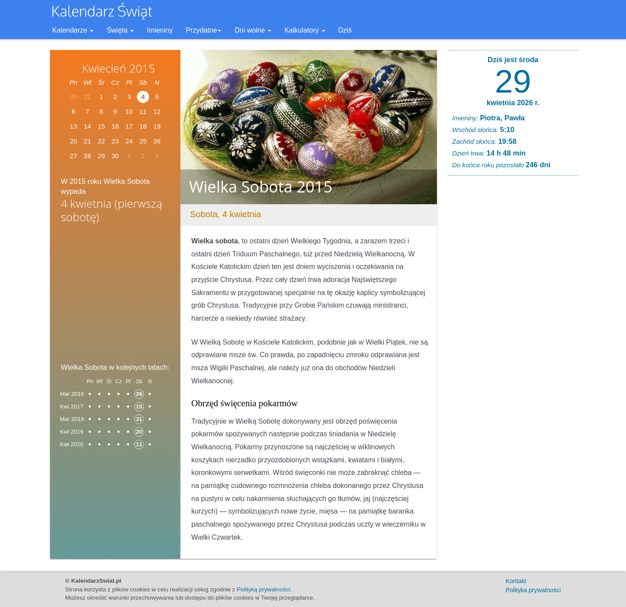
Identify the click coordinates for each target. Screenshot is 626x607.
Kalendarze (72, 30)
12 (157, 111)
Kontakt (516, 580)
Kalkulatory (304, 30)
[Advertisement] (115, 296)
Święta (120, 30)
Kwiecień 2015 (118, 68)
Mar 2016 (72, 394)
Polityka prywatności (533, 590)
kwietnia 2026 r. (512, 102)
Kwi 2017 (71, 406)
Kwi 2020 (71, 444)
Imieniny (160, 30)
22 (101, 141)
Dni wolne (252, 30)
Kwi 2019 (71, 431)
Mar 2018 (72, 419)
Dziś (345, 30)
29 (513, 81)
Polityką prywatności (263, 589)
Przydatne (203, 30)
